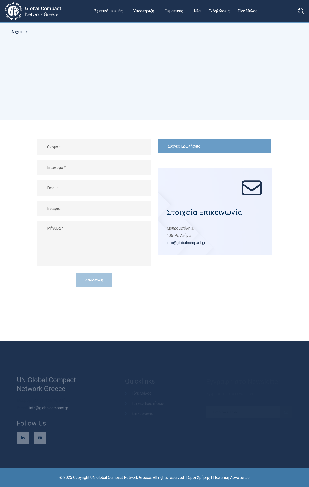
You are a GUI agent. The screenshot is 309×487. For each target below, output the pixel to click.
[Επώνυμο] (94, 167)
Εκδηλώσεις (219, 11)
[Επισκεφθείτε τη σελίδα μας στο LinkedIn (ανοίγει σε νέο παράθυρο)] (23, 439)
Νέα (197, 11)
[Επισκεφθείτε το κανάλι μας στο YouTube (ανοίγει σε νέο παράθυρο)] (40, 439)
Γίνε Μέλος (248, 11)
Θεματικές (174, 11)
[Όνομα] (94, 147)
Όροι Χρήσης (199, 477)
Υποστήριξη (143, 11)
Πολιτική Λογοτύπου (231, 477)
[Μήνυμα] (94, 243)
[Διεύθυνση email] (94, 188)
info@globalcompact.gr (186, 242)
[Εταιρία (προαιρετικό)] (94, 208)
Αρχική (17, 31)
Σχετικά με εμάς (108, 11)
